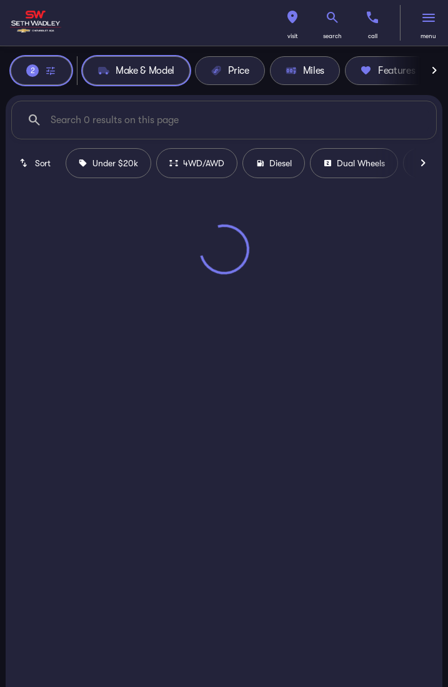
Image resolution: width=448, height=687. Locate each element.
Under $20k (108, 163)
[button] (292, 23)
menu (428, 36)
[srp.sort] (36, 163)
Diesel (274, 163)
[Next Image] (434, 71)
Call (372, 36)
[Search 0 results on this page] (224, 120)
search (332, 36)
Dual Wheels (354, 163)
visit (292, 36)
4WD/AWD (196, 163)
